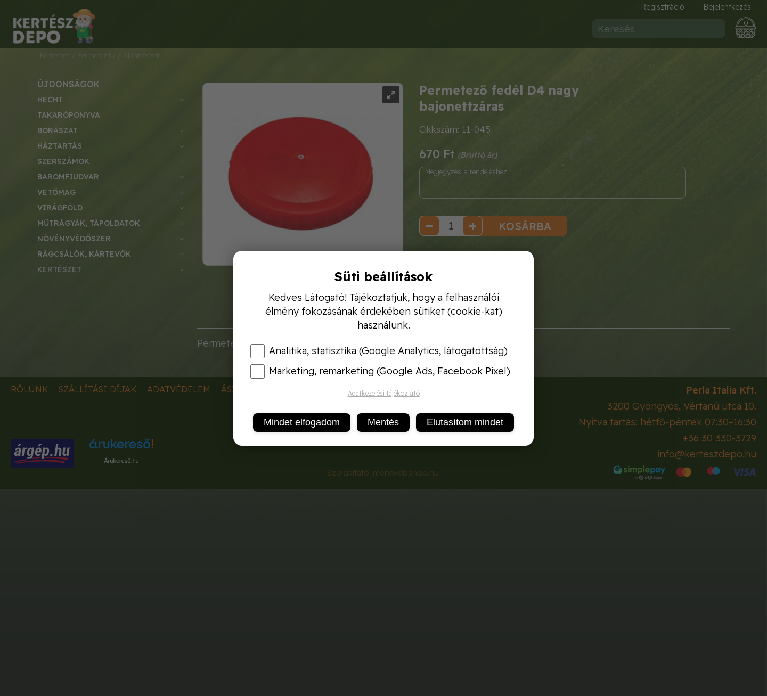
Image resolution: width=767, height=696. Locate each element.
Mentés (383, 422)
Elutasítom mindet (465, 422)
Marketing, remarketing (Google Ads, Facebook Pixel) (380, 371)
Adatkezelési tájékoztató (384, 393)
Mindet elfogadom (302, 422)
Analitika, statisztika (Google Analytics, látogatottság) (379, 351)
